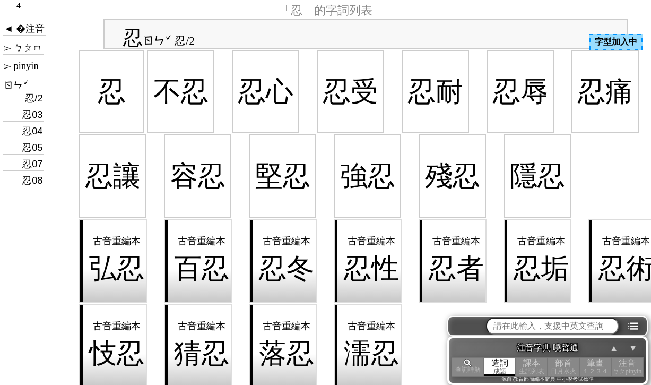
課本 (532, 366)
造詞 (500, 366)
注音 (627, 366)
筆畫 (595, 366)
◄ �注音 (24, 28)
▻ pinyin (21, 66)
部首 (563, 366)
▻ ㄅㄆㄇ (23, 47)
